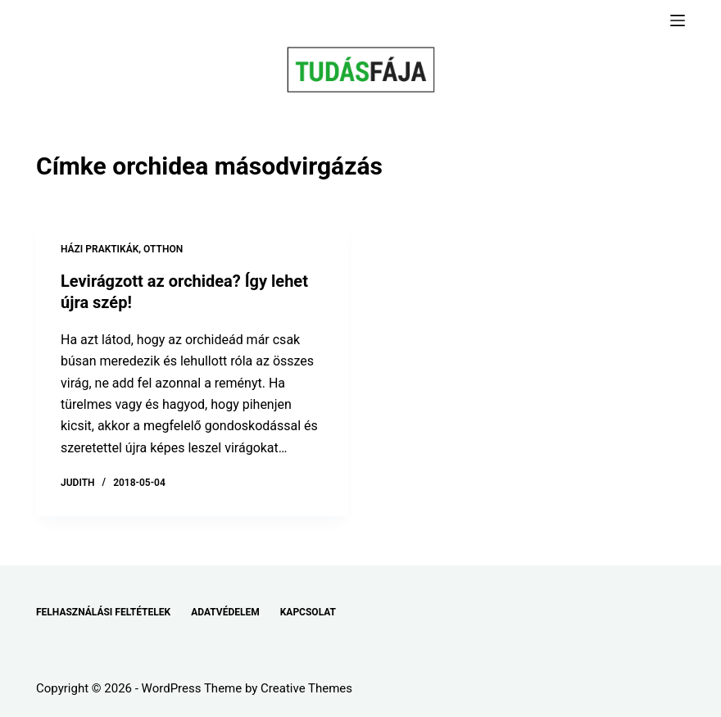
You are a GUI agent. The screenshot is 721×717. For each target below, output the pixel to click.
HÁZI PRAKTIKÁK (99, 249)
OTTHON (163, 249)
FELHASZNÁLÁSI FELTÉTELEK (103, 612)
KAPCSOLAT (308, 612)
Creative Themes (306, 688)
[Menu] (677, 20)
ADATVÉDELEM (225, 612)
